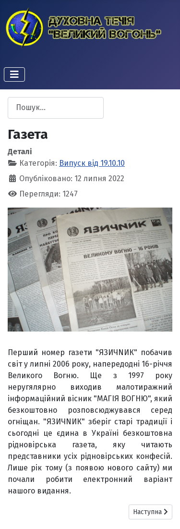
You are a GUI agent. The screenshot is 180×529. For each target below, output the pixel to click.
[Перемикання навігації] (14, 74)
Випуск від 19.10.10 (92, 163)
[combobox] (56, 108)
